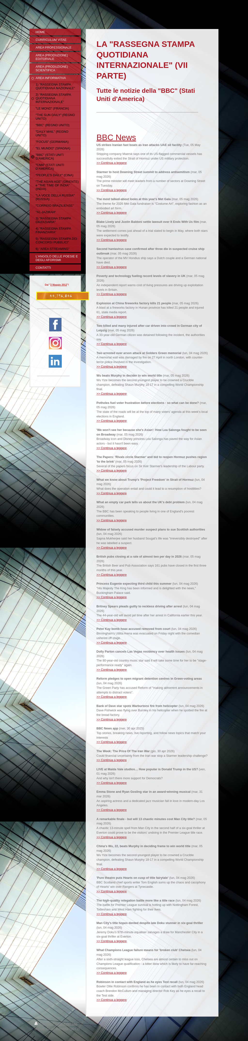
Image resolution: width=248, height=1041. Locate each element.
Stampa (43, 1024)
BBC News (116, 137)
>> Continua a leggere (111, 163)
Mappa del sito (65, 1024)
